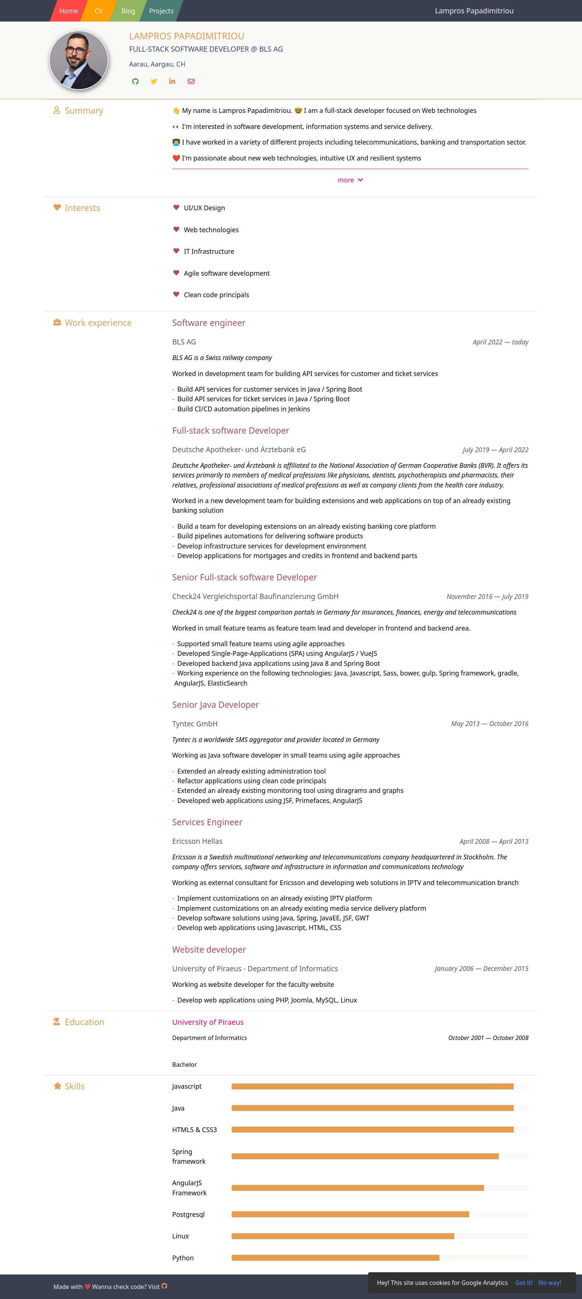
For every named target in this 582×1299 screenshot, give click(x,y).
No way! (550, 1283)
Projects (161, 10)
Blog (128, 10)
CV (99, 10)
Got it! (524, 1283)
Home (68, 10)
